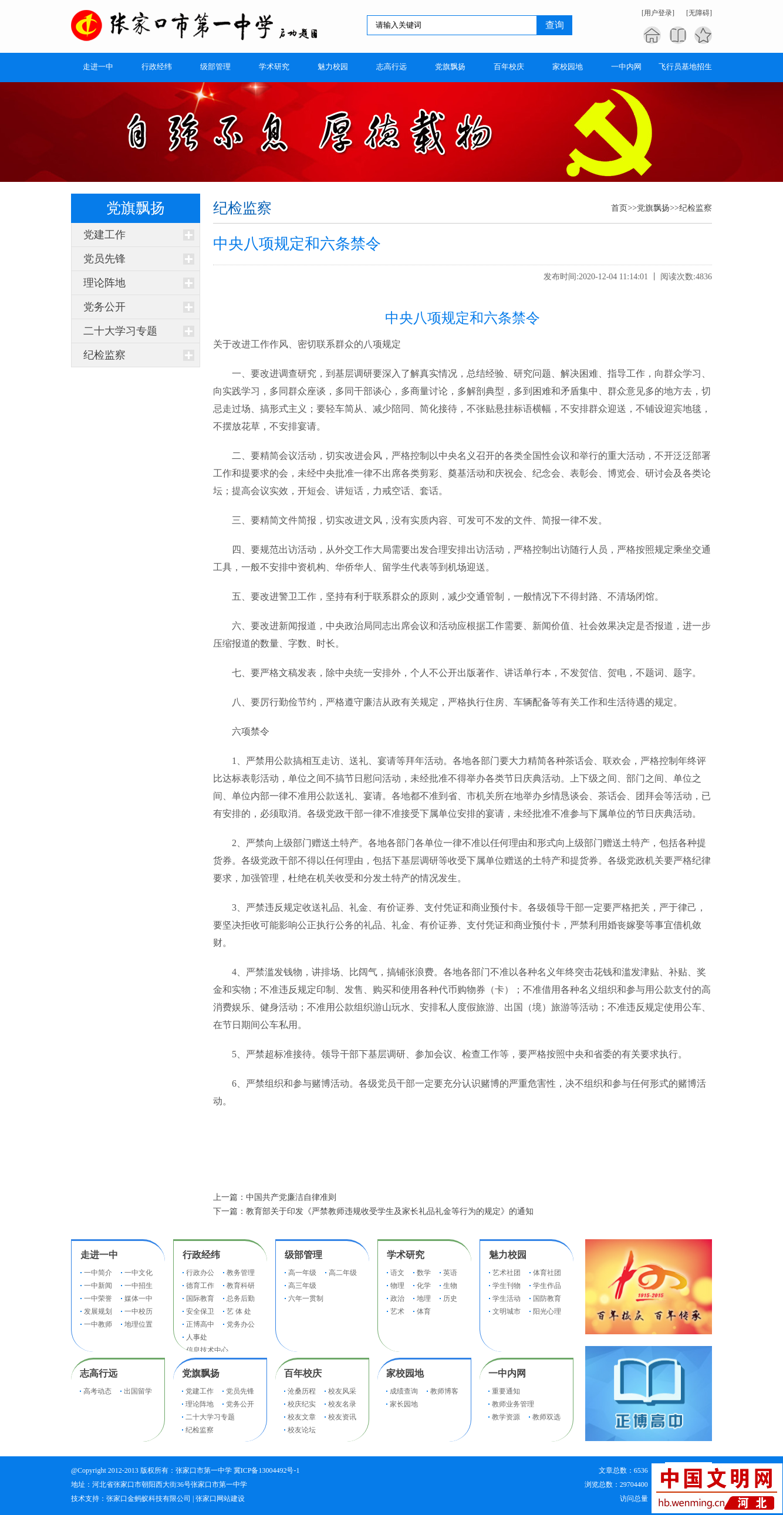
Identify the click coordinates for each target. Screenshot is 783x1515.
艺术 (397, 1311)
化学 (424, 1285)
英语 (450, 1273)
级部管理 (303, 1255)
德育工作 (200, 1285)
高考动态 (97, 1391)
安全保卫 (200, 1311)
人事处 (196, 1337)
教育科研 (241, 1285)
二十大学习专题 (120, 331)
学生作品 (547, 1285)
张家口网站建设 (220, 1498)
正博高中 (200, 1324)
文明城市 (506, 1311)
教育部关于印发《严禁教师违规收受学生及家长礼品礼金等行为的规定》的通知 (390, 1211)
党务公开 (104, 307)
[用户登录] (658, 13)
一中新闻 (98, 1285)
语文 (397, 1273)
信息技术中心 (207, 1350)
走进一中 (99, 1255)
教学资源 (506, 1417)
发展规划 (98, 1311)
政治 (397, 1298)
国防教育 (547, 1298)
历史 (450, 1298)
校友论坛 (302, 1430)
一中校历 (138, 1311)
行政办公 (200, 1273)
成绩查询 (404, 1391)
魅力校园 (507, 1255)
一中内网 (507, 1373)
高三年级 (302, 1285)
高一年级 (302, 1273)
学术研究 (405, 1255)
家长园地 (404, 1404)
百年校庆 (303, 1373)
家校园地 (405, 1373)
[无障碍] (699, 13)
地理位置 (138, 1324)
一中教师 (98, 1324)
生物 (450, 1285)
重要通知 (506, 1391)
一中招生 (138, 1285)
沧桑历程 (302, 1391)
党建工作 (104, 235)
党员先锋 (104, 259)
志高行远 (98, 1373)
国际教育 (200, 1298)
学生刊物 (506, 1285)
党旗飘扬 (653, 208)
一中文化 (138, 1273)
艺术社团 (506, 1273)
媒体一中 (138, 1298)
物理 (397, 1285)
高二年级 (343, 1273)
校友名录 (342, 1404)
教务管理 (241, 1273)
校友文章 (302, 1417)
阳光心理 (547, 1311)
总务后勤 (241, 1298)
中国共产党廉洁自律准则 (291, 1197)
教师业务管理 (513, 1404)
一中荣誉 (98, 1298)
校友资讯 (342, 1417)
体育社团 (547, 1273)
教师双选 (546, 1417)
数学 (424, 1273)
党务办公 (241, 1324)
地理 (424, 1298)
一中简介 (98, 1273)
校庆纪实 (302, 1404)
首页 (619, 208)
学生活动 (506, 1298)
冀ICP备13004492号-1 (267, 1470)
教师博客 (444, 1391)
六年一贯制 (305, 1298)
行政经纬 (201, 1255)
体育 (424, 1311)
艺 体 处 (239, 1311)
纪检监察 (104, 355)
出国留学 (138, 1391)
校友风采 (342, 1391)
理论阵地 (104, 283)
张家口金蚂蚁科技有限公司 (148, 1498)
